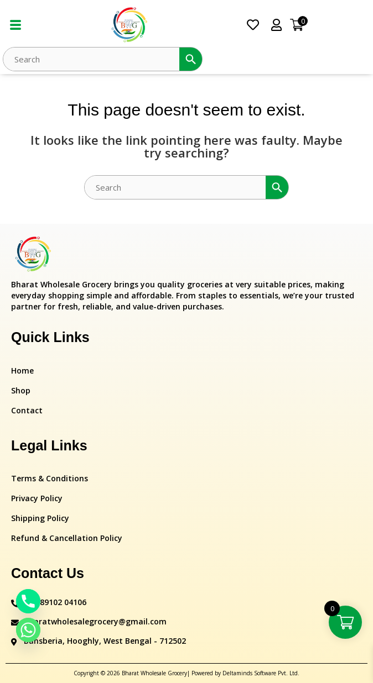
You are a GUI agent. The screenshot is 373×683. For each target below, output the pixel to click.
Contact (27, 410)
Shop (20, 390)
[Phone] (28, 601)
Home (22, 370)
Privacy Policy (37, 498)
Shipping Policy (40, 518)
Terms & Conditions (49, 478)
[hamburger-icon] (15, 25)
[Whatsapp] (28, 630)
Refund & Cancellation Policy (66, 538)
